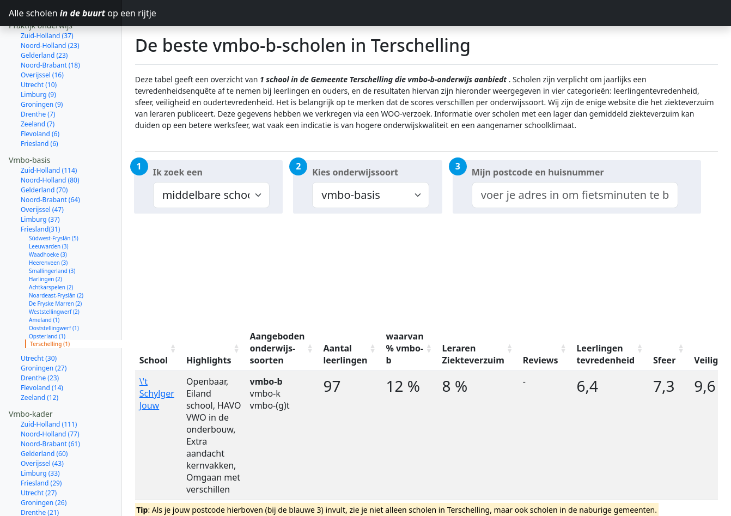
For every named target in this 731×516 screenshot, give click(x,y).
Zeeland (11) (39, 493)
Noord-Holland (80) (50, 141)
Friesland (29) (41, 444)
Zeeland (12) (39, 358)
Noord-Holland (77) (50, 395)
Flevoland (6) (40, 95)
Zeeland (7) (37, 85)
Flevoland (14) (42, 349)
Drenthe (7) (38, 75)
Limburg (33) (40, 434)
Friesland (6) (39, 105)
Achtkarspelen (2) (51, 248)
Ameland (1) (44, 281)
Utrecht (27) (39, 454)
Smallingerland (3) (52, 232)
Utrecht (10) (39, 46)
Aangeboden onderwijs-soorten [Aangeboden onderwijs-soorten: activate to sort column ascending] (277, 348)
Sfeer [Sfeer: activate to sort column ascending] (664, 360)
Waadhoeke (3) (48, 216)
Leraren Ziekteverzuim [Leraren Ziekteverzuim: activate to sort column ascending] (473, 354)
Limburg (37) (40, 180)
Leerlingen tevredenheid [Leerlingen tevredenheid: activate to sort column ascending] (605, 354)
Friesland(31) (40, 190)
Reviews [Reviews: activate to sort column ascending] (540, 360)
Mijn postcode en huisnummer (538, 172)
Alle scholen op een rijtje (65, 13)
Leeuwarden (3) (48, 207)
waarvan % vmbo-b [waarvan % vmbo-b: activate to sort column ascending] (404, 348)
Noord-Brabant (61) (50, 405)
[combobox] (575, 195)
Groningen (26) (43, 464)
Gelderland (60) (44, 415)
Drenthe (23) (40, 339)
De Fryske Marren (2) (55, 265)
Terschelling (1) (50, 305)
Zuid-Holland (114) (49, 131)
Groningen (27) (43, 329)
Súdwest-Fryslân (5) (53, 199)
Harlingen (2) (45, 240)
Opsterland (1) (47, 297)
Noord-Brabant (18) (50, 26)
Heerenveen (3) (48, 224)
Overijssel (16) (42, 36)
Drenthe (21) (40, 473)
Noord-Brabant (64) (50, 161)
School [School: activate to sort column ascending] (153, 360)
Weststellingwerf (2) (54, 273)
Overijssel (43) (42, 424)
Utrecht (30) (39, 319)
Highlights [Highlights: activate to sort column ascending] (209, 360)
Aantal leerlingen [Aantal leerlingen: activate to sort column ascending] (345, 354)
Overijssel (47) (42, 170)
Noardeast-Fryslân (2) (56, 256)
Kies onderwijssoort (355, 172)
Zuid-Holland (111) (49, 385)
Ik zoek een (178, 172)
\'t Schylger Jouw (156, 393)
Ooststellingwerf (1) (54, 289)
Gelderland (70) (44, 151)
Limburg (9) (38, 55)
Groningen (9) (42, 65)
